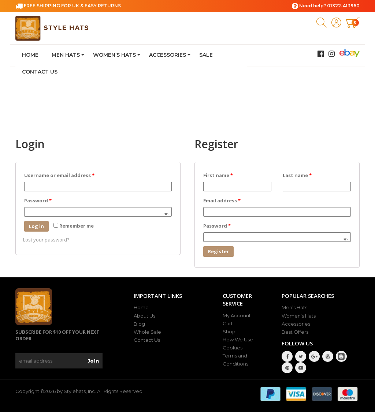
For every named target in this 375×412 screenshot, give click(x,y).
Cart (228, 323)
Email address (222, 200)
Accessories (167, 55)
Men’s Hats (294, 307)
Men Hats (66, 55)
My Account (237, 315)
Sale (206, 55)
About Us (144, 316)
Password (38, 200)
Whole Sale (147, 332)
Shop (229, 331)
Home (30, 55)
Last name (297, 175)
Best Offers (295, 332)
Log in (36, 226)
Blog (139, 324)
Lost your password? (46, 239)
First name (218, 175)
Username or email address (59, 175)
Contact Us (39, 71)
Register (218, 251)
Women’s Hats (114, 55)
